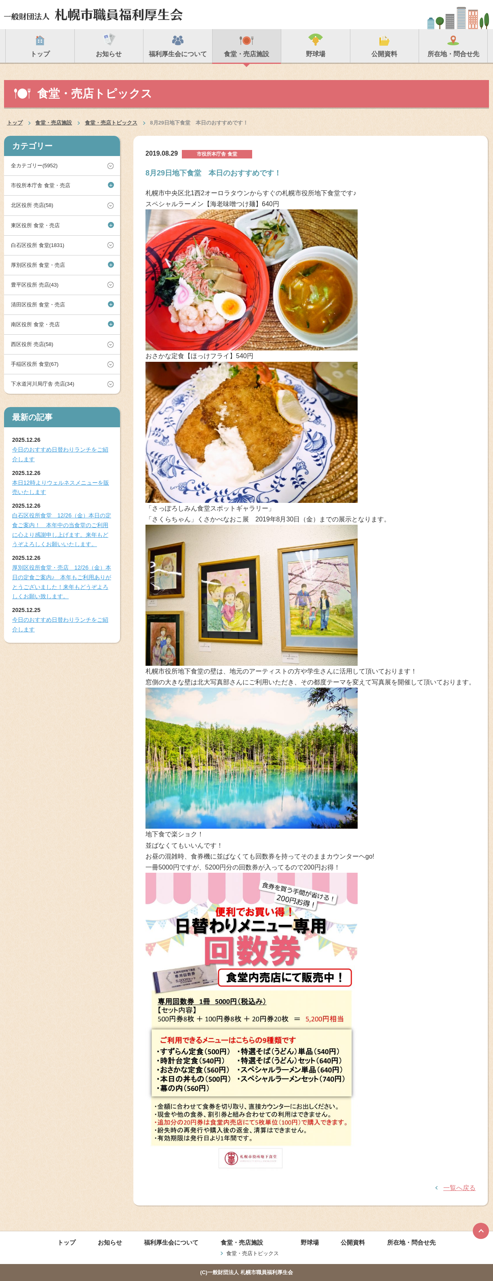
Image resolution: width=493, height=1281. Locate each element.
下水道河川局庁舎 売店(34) (42, 384)
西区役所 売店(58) (32, 344)
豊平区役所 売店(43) (35, 285)
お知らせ (110, 1242)
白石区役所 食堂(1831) (37, 245)
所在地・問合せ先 (411, 1242)
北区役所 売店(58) (32, 205)
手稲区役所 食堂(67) (35, 364)
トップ (15, 123)
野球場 (310, 1242)
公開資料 (353, 1242)
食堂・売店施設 (53, 123)
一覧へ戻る (459, 1187)
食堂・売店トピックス (111, 123)
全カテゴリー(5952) (34, 165)
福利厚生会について (171, 1242)
